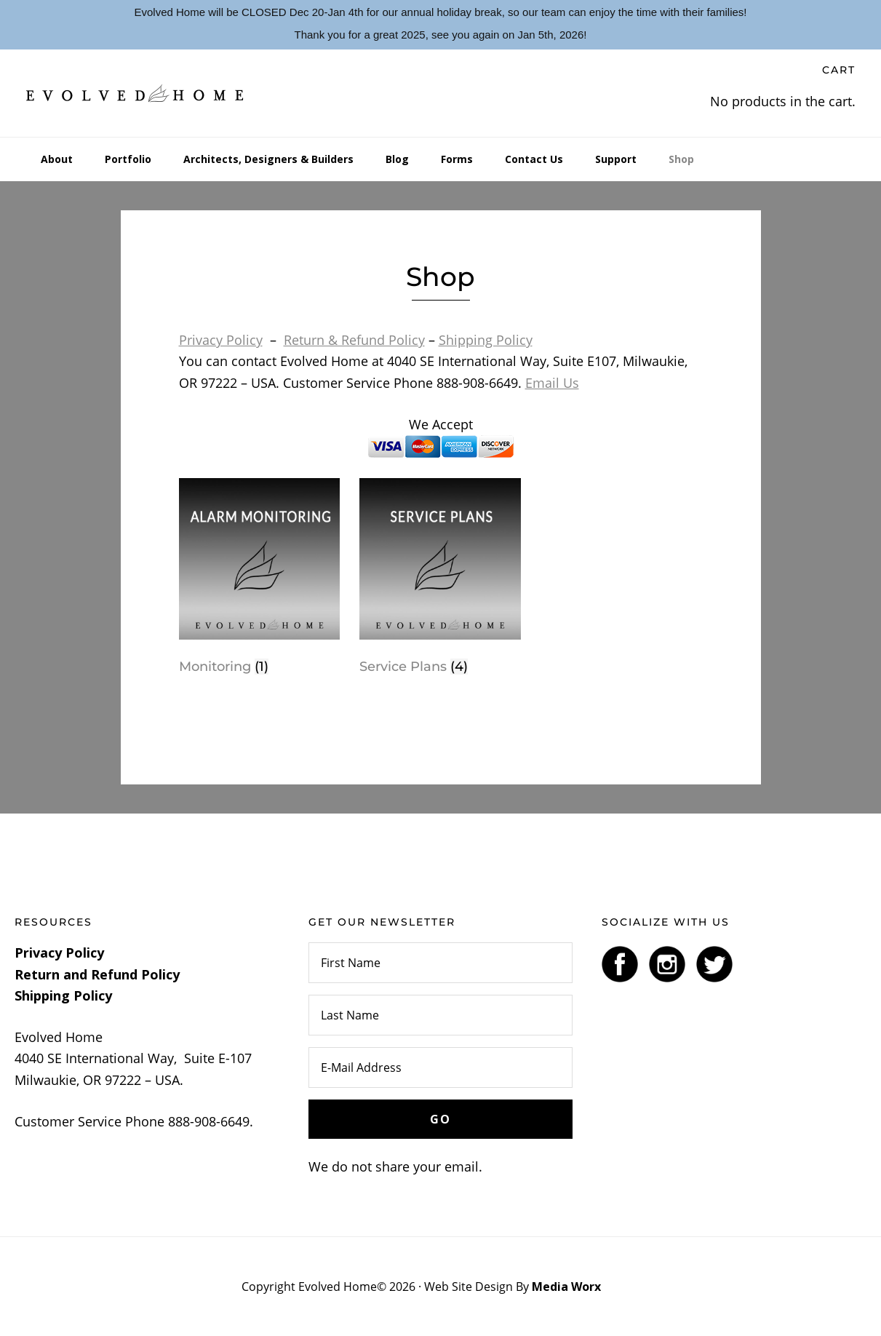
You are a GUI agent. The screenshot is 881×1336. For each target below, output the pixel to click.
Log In (621, 1287)
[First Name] (440, 962)
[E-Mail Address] (440, 1067)
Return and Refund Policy (97, 974)
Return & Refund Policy (354, 340)
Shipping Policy (486, 340)
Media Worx (566, 1287)
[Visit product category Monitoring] (259, 579)
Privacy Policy (221, 340)
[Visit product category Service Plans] (439, 579)
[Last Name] (440, 1015)
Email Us (552, 382)
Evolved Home (135, 93)
